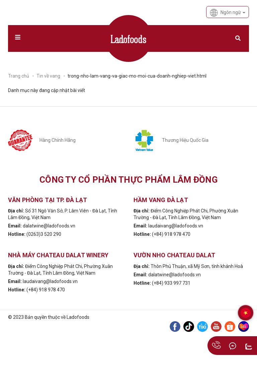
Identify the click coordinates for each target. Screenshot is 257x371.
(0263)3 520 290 (43, 234)
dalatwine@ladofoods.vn (49, 225)
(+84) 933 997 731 (171, 283)
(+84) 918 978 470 (171, 234)
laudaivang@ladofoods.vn (175, 225)
